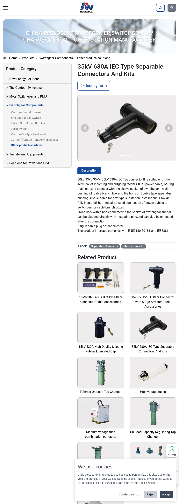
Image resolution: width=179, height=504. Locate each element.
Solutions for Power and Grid (29, 163)
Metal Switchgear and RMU (28, 96)
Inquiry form (94, 85)
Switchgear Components (56, 58)
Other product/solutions (93, 58)
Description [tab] (89, 170)
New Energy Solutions (24, 79)
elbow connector (134, 246)
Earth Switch (19, 129)
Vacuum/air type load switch (29, 134)
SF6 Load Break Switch (26, 117)
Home (13, 58)
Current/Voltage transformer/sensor (34, 139)
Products (28, 58)
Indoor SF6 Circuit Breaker (28, 123)
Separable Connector (104, 246)
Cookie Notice (147, 482)
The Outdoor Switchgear (26, 88)
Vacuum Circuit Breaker (26, 112)
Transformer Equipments (26, 154)
